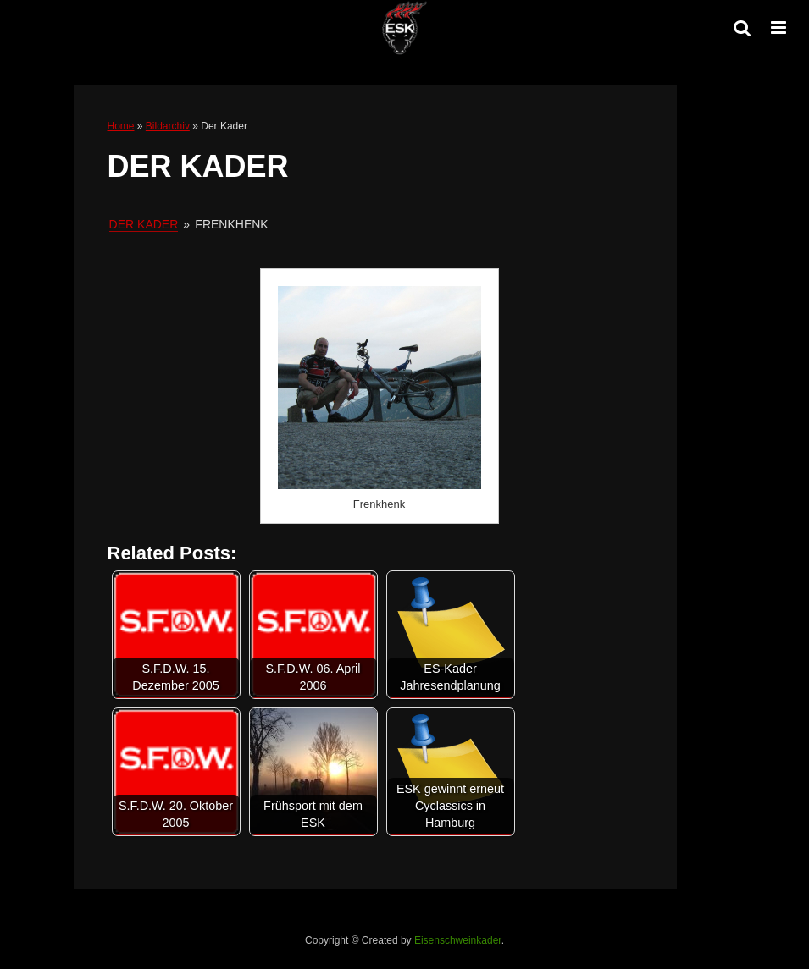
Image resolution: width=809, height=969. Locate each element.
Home (121, 126)
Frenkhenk (379, 504)
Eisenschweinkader (457, 940)
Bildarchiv (168, 126)
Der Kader (144, 224)
